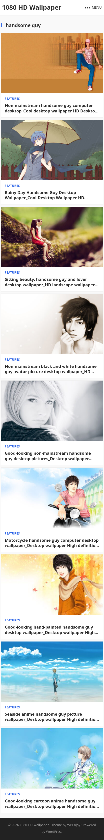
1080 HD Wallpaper (31, 7)
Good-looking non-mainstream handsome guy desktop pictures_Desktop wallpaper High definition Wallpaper (48, 455)
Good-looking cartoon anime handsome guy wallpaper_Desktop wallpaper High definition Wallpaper (51, 803)
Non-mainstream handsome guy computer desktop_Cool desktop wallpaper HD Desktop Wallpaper (51, 108)
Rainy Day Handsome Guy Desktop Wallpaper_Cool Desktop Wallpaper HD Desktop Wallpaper (44, 195)
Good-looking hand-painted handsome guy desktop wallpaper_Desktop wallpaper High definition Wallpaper (50, 629)
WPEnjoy (73, 825)
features (12, 99)
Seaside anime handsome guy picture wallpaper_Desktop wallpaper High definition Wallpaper (51, 716)
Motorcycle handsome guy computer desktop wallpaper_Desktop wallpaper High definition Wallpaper (52, 543)
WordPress (54, 831)
